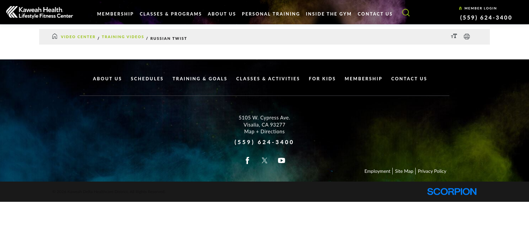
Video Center (78, 36)
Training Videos (123, 36)
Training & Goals (199, 78)
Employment (377, 171)
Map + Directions (264, 131)
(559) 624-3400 (486, 17)
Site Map (404, 171)
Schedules (147, 78)
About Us (107, 78)
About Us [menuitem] (222, 14)
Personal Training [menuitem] (271, 14)
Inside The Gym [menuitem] (329, 14)
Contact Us (409, 78)
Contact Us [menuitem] (375, 14)
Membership (364, 78)
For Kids (322, 78)
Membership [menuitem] (115, 14)
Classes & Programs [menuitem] (171, 14)
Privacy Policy (432, 171)
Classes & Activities (268, 78)
